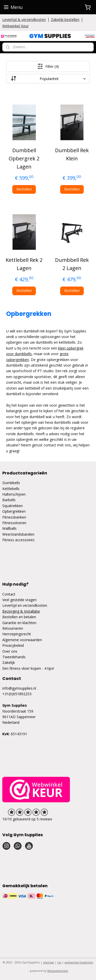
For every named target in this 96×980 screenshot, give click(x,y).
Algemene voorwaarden (22, 639)
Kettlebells (10, 488)
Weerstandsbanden (18, 534)
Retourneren (12, 628)
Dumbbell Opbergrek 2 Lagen (24, 158)
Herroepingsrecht (16, 633)
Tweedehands (14, 656)
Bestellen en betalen (19, 616)
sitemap (48, 962)
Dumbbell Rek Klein (72, 154)
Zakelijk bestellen (65, 19)
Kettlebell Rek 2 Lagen (24, 263)
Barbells (9, 499)
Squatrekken (12, 505)
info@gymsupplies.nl (19, 688)
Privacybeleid (13, 645)
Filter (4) (48, 66)
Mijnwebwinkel (57, 971)
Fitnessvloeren (14, 522)
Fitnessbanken (14, 517)
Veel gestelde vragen (19, 599)
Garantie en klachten (19, 622)
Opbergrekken (14, 511)
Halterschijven (14, 494)
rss (59, 962)
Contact (8, 594)
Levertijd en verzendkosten (24, 605)
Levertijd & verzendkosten (24, 19)
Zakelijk (8, 662)
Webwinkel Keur (15, 25)
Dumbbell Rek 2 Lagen (72, 263)
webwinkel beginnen (79, 962)
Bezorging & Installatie (21, 611)
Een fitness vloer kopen (21, 668)
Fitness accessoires (18, 539)
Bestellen (24, 189)
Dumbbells (11, 482)
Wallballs (9, 528)
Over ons (9, 651)
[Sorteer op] (48, 78)
